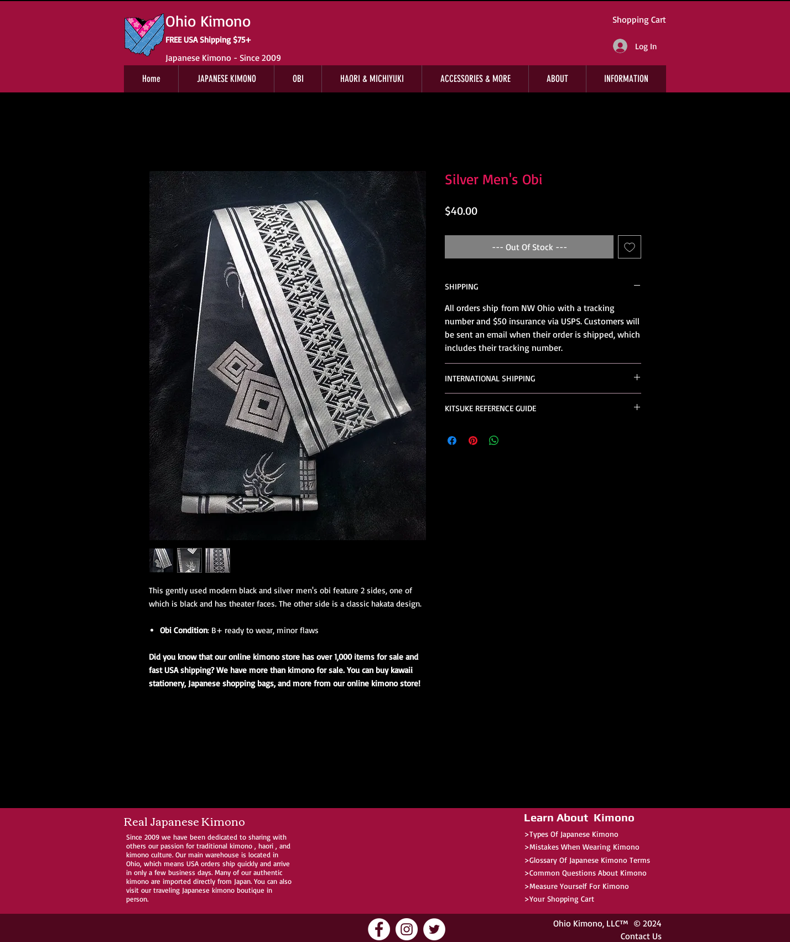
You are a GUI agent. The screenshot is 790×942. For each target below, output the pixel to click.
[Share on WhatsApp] (494, 440)
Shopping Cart (639, 19)
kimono (241, 845)
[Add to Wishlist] (629, 246)
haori (265, 845)
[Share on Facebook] (452, 440)
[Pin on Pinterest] (473, 440)
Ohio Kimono (577, 923)
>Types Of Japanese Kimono (571, 834)
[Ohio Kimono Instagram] (407, 929)
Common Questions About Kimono (588, 872)
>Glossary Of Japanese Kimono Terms (587, 860)
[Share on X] (515, 440)
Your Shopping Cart (561, 898)
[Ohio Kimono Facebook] (379, 929)
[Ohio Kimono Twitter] (434, 929)
